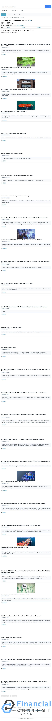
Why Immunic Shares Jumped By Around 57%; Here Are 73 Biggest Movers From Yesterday (23, 503)
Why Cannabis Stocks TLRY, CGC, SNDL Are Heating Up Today (16, 67)
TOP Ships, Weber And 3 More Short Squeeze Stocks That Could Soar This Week (21, 525)
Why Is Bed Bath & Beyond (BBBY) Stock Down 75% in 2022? (16, 89)
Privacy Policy (30, 710)
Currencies (11, 17)
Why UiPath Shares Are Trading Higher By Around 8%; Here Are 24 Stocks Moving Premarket (24, 307)
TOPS (30, 20)
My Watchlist (14, 10)
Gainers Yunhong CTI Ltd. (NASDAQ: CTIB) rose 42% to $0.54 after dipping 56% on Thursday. (22, 267)
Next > (15, 32)
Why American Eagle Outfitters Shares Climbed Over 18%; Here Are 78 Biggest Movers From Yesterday (23, 415)
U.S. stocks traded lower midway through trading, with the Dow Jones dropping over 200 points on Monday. (25, 138)
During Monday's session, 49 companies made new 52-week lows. (16, 158)
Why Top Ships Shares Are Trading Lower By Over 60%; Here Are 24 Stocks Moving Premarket (24, 218)
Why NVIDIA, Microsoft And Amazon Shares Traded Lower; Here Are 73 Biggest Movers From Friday (26, 659)
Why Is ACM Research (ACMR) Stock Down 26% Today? (15, 481)
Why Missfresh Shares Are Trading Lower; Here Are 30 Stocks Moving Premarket (21, 615)
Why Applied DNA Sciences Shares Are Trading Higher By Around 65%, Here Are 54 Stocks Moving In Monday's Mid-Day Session (25, 571)
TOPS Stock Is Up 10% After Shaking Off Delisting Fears (15, 547)
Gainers (4, 311)
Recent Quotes (4, 10)
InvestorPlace (4, 76)
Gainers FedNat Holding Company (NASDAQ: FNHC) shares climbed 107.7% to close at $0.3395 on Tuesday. (25, 466)
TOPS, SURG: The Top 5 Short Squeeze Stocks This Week (15, 594)
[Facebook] (24, 714)
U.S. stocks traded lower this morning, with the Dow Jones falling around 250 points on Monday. (23, 180)
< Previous (3, 32)
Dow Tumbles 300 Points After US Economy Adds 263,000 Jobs (17, 283)
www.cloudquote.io (35, 707)
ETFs (15, 14)
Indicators (22, 10)
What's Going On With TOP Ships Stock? (11, 637)
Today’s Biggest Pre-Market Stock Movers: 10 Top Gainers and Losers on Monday (21, 239)
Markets (3, 14)
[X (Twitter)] (21, 714)
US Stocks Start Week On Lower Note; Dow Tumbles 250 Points (17, 175)
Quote (8, 27)
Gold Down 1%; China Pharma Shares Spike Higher (14, 133)
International (16, 17)
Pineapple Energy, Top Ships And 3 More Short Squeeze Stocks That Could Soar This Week (23, 392)
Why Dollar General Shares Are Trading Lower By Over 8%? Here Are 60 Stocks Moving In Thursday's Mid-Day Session (25, 370)
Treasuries (22, 17)
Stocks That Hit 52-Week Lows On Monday (12, 153)
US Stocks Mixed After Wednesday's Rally (11, 327)
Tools (20, 14)
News (7, 17)
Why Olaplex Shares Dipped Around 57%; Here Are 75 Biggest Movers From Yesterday (22, 439)
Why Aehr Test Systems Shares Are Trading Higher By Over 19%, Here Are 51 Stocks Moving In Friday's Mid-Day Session (24, 682)
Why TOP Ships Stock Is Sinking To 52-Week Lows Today (15, 196)
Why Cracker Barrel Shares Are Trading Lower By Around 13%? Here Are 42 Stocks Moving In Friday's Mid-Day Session (25, 262)
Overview (3, 17)
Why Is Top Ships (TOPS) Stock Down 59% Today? (13, 111)
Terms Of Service (38, 710)
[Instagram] (30, 714)
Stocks (10, 14)
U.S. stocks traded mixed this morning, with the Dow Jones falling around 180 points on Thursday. (23, 332)
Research (39, 27)
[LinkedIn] (27, 714)
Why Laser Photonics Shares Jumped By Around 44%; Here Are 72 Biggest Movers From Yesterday (25, 461)
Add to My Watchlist (20, 25)
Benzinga (4, 54)
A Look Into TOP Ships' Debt (8, 347)
